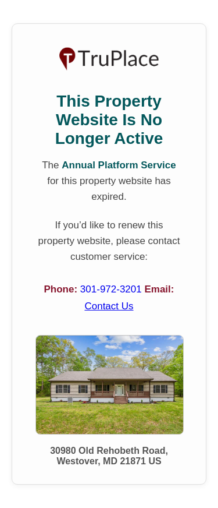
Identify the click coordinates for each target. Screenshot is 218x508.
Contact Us (108, 306)
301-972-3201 (112, 289)
